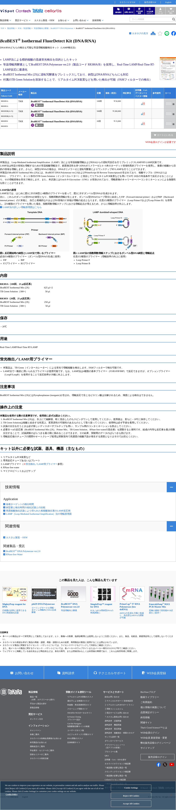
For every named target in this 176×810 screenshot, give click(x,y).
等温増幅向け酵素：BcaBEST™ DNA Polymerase (53, 28)
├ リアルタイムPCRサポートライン (119, 705)
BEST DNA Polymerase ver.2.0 (23, 551)
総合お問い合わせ (112, 697)
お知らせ (62, 20)
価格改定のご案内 (37, 746)
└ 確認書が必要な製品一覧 (116, 768)
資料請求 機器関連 (113, 725)
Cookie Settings (131, 790)
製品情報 (4, 20)
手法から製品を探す (38, 704)
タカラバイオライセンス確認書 (118, 764)
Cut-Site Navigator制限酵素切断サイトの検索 (78, 725)
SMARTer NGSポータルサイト (79, 713)
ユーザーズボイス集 (75, 730)
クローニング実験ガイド (77, 709)
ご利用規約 (146, 702)
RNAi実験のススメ (75, 738)
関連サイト (146, 722)
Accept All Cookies (131, 806)
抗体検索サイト (73, 742)
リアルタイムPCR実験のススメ (80, 697)
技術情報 (96, 20)
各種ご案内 (34, 734)
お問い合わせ (79, 20)
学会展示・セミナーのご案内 (42, 750)
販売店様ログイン (157, 757)
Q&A (107, 756)
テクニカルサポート (112, 673)
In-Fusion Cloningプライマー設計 (74, 718)
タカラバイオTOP (127, 2)
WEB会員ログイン (149, 732)
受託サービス (21, 20)
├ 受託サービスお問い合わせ (117, 713)
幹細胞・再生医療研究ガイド (79, 705)
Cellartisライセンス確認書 (115, 780)
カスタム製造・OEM (44, 20)
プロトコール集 (111, 752)
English (168, 2)
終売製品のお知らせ (38, 742)
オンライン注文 (36, 719)
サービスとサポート (113, 692)
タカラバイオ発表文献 (39, 758)
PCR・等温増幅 (24, 28)
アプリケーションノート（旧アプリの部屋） (115, 746)
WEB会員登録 (156, 673)
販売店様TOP (150, 2)
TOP (2, 28)
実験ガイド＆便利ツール (78, 692)
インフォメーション (38, 725)
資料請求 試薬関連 (113, 721)
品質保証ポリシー (149, 712)
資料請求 (68, 673)
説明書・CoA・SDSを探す (115, 760)
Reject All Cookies (131, 798)
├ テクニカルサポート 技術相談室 (119, 701)
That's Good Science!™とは (153, 727)
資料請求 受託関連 (113, 729)
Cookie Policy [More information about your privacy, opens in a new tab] (11, 796)
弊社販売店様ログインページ (155, 743)
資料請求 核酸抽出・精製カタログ (119, 733)
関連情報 (12, 526)
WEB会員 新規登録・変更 (153, 738)
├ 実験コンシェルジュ (114, 709)
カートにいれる (165, 135)
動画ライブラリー (149, 697)
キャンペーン (35, 730)
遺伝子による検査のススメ (78, 701)
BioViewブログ (148, 692)
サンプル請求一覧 (112, 737)
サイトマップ (147, 748)
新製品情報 (34, 708)
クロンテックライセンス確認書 (118, 772)
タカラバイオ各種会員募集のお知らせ (45, 738)
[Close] (171, 797)
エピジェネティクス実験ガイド (80, 734)
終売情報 (145, 717)
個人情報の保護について (153, 707)
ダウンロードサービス (114, 741)
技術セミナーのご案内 (39, 754)
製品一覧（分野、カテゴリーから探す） (43, 698)
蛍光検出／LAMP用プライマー (42, 464)
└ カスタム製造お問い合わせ (117, 717)
